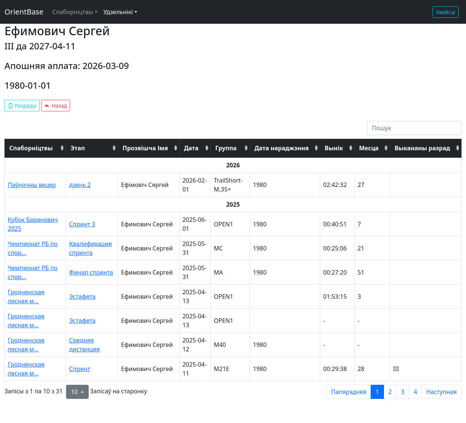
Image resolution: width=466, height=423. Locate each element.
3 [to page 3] (402, 392)
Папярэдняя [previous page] (348, 392)
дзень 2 (80, 185)
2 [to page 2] (390, 392)
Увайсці (445, 12)
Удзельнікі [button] (118, 12)
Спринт (79, 369)
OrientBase (23, 12)
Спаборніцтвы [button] (72, 12)
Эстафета (82, 296)
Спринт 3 (82, 224)
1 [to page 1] (377, 392)
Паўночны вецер (32, 185)
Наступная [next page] (441, 392)
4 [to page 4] (415, 392)
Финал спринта (91, 272)
